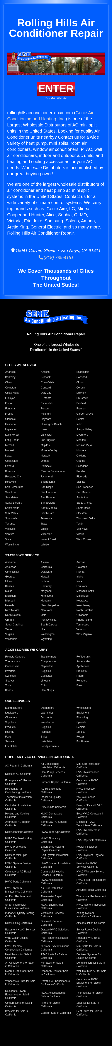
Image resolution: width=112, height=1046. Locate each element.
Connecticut (12, 571)
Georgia (10, 576)
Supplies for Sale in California (87, 1004)
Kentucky (46, 586)
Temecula (46, 518)
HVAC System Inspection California (91, 906)
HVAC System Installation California (56, 865)
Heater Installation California (87, 848)
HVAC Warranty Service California (90, 873)
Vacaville (10, 528)
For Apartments (50, 746)
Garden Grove (84, 413)
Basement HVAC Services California (20, 931)
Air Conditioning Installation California (53, 765)
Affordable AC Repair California (17, 823)
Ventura (9, 534)
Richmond (47, 476)
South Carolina (13, 624)
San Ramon (47, 497)
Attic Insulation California (90, 923)
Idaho (79, 576)
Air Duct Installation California (52, 890)
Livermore (82, 434)
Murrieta (81, 450)
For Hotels (11, 746)
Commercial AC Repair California (18, 873)
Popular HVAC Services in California (39, 757)
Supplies (46, 671)
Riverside (81, 476)
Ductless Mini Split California (16, 856)
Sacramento (48, 481)
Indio (79, 424)
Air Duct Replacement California (18, 898)
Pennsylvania (48, 619)
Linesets (46, 680)
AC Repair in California (18, 765)
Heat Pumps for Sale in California (18, 956)
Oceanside (11, 460)
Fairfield (81, 403)
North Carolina (84, 610)
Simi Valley (11, 513)
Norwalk (45, 455)
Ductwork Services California (51, 923)
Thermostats (12, 661)
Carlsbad (81, 377)
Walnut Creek (48, 539)
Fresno (9, 413)
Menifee (81, 439)
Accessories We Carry (26, 649)
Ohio (43, 615)
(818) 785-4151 (56, 257)
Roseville (10, 481)
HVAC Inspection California (86, 790)
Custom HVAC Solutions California (55, 948)
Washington (47, 634)
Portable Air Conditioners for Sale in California (55, 983)
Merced (9, 445)
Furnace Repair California (56, 782)
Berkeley (10, 377)
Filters (80, 675)
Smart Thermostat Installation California (17, 906)
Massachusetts (85, 591)
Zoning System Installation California (88, 914)
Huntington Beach (51, 424)
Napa (8, 455)
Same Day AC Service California (54, 823)
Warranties (47, 712)
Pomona (10, 471)
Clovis (80, 382)
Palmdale (46, 466)
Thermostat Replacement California (91, 898)
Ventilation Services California (52, 914)
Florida (80, 571)
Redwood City (13, 476)
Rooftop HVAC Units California (88, 939)
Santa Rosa (83, 507)
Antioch (45, 371)
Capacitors (47, 666)
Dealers (80, 727)
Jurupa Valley (84, 429)
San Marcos (83, 492)
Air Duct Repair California (91, 889)
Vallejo (44, 528)
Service (9, 741)
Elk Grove (82, 398)
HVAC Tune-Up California (55, 831)
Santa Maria (12, 507)
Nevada (9, 605)
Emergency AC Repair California (18, 782)
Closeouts (11, 717)
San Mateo (11, 497)
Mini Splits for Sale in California (88, 948)
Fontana (10, 408)
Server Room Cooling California (89, 931)
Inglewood (11, 429)
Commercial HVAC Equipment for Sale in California (89, 983)
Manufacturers (13, 707)
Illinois (8, 581)
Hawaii (45, 576)
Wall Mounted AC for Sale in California (91, 972)
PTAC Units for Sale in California (54, 956)
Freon (79, 685)
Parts (8, 736)
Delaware (46, 571)
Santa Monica (49, 507)
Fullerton (46, 413)
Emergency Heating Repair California (52, 848)
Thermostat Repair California (51, 898)
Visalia (80, 534)
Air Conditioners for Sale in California (19, 964)
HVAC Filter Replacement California (91, 881)
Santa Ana (82, 497)
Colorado (81, 567)
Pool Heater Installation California (54, 939)
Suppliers (10, 722)
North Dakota (13, 615)
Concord (46, 387)
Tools (8, 685)
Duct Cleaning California (19, 831)
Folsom (45, 408)
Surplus (80, 731)
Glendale (10, 419)
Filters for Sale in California (50, 1004)
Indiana (45, 581)
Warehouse (47, 722)
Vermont (81, 629)
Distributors (47, 707)
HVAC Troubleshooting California (18, 840)
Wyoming (46, 639)
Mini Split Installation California (88, 765)
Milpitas (45, 445)
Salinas (80, 481)
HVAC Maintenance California (87, 774)
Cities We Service (21, 365)
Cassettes (46, 675)
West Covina (83, 539)
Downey (81, 392)
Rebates (46, 731)
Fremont (81, 408)
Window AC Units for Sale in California (20, 983)
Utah (43, 629)
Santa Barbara (13, 502)
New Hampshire (50, 605)
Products (10, 727)
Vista (8, 539)
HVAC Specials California (91, 840)
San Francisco (84, 487)
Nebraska (82, 600)
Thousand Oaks (85, 518)
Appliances (82, 666)
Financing (82, 717)
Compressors (48, 661)
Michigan (10, 595)
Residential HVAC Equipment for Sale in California (17, 995)
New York (46, 610)
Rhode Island (84, 619)
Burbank (46, 377)
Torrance (10, 523)
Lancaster (46, 434)
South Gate (47, 513)
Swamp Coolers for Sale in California (19, 972)
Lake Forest (12, 434)
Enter (56, 88)
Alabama (10, 562)
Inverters (10, 671)
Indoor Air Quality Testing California (19, 914)
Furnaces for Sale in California (52, 964)
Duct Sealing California (18, 923)
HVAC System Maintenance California (18, 890)
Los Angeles (48, 439)
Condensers (12, 666)
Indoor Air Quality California (51, 799)
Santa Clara (47, 502)
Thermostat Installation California (18, 799)
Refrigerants (83, 656)
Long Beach (12, 439)
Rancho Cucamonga (52, 471)
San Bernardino (14, 487)
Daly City (46, 392)
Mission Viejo (84, 445)
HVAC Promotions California (15, 848)
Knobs (9, 690)
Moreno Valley (49, 450)
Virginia (9, 634)
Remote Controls (15, 656)
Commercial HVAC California (87, 782)
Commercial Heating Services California (52, 873)
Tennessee (82, 624)
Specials (81, 722)
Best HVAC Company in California (90, 815)
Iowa (79, 581)
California (46, 567)
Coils (44, 685)
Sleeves (10, 680)
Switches (10, 675)
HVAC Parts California (18, 881)
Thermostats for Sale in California (90, 994)
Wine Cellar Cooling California (16, 939)
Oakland (81, 455)
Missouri (10, 600)
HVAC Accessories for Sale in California (53, 994)
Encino (9, 403)
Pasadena (82, 466)
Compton (10, 387)
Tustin (79, 523)
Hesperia (10, 424)
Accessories (83, 661)
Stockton (81, 513)
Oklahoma (82, 615)
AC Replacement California (51, 790)
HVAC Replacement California (88, 832)
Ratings (9, 731)
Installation (47, 741)
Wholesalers (83, 707)
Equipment (82, 712)
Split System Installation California (54, 856)
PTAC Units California (53, 807)
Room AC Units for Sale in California (54, 972)
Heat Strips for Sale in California (89, 1013)
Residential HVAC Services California (87, 865)
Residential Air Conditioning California (18, 790)
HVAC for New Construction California (18, 948)
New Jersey (83, 605)
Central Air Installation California (18, 807)
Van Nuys (82, 528)
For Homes (82, 741)
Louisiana (82, 586)
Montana (46, 600)
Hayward (46, 419)
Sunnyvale (11, 518)
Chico (8, 382)
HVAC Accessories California (52, 881)
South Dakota (49, 624)
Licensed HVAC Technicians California (89, 823)
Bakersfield (82, 371)
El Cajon (10, 398)
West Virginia (84, 634)
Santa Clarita (84, 502)
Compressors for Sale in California (19, 1004)
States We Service (22, 555)
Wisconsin (11, 639)
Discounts (46, 717)
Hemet (80, 419)
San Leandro (48, 492)
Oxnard (9, 466)
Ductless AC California (18, 773)
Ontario (45, 460)
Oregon (9, 619)
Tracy (44, 523)
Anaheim (10, 371)
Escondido (47, 403)
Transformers (48, 656)
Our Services (17, 701)
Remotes (81, 680)
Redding (81, 471)
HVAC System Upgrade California (90, 856)
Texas (8, 629)
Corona (80, 387)
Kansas (9, 586)
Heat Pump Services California (52, 774)
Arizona (80, 562)
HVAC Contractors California (51, 815)
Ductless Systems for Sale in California (88, 956)
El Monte (46, 398)
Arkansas (10, 567)
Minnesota (47, 595)
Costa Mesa (12, 392)
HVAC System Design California (18, 865)
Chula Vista (47, 382)
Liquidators (11, 712)
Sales (44, 736)
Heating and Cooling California (17, 815)
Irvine (44, 429)
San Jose (10, 492)
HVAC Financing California (50, 840)
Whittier (45, 544)
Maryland (46, 591)
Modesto (10, 450)
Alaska (45, 562)
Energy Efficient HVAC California (89, 807)
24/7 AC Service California (85, 799)
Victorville (46, 534)
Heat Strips (47, 690)
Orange (80, 460)
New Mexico (12, 610)
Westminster (12, 544)
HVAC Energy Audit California (52, 906)
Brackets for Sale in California (16, 1013)
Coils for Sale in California (56, 1012)
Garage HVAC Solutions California (55, 931)
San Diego (47, 487)
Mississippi (82, 595)
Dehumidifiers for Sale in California (90, 964)
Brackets (81, 671)
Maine (8, 591)
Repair (80, 736)
